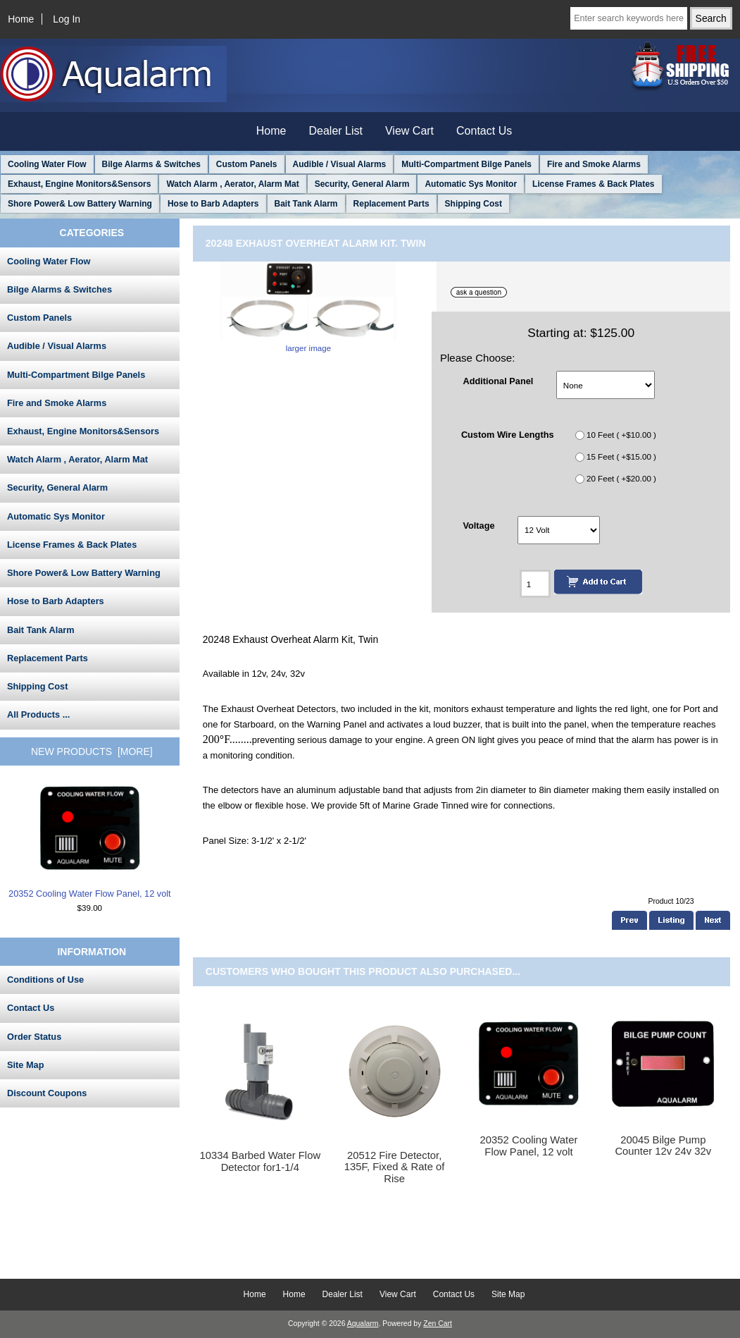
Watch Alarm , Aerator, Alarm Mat (232, 184)
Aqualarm (363, 1323)
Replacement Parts (391, 204)
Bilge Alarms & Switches (151, 164)
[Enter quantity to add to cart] (535, 584)
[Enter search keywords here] (628, 18)
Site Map (25, 1065)
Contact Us (484, 131)
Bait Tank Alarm (306, 204)
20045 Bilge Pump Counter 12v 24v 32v (663, 1145)
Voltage (478, 525)
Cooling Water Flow (47, 164)
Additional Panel (498, 380)
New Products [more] (92, 751)
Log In (66, 19)
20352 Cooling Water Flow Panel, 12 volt (89, 842)
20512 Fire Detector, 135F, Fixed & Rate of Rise (394, 1167)
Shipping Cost (473, 204)
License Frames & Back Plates (593, 184)
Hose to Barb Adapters (213, 204)
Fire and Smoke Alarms (594, 164)
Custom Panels (246, 164)
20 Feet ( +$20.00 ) (621, 478)
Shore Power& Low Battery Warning (80, 204)
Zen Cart (437, 1323)
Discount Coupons (47, 1093)
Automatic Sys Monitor (471, 184)
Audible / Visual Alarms (340, 164)
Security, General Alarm (362, 184)
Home (21, 19)
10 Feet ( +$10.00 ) (621, 434)
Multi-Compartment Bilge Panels (466, 164)
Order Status (34, 1036)
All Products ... (38, 714)
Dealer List (336, 131)
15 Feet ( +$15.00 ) (621, 456)
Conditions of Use (45, 979)
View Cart (409, 131)
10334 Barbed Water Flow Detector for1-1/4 (259, 1161)
